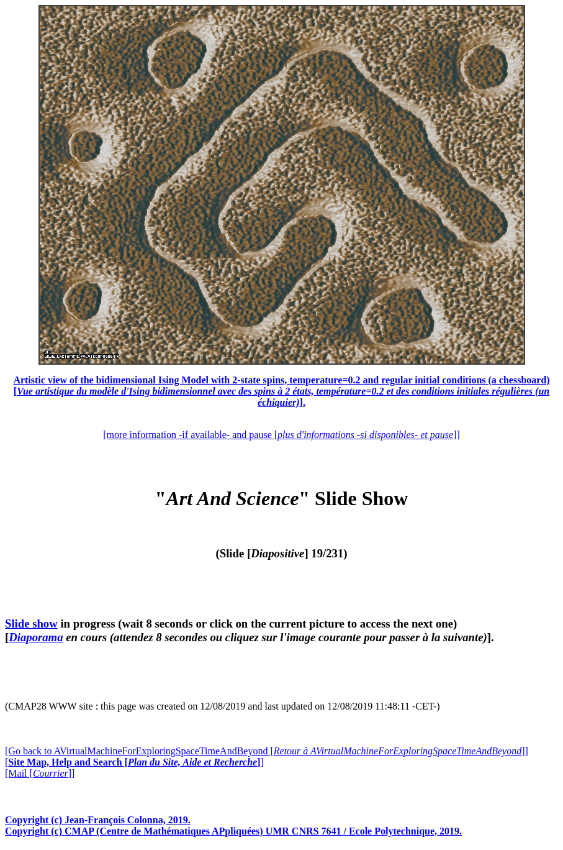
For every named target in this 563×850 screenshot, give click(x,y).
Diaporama (36, 637)
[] (134, 762)
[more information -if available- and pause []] (281, 434)
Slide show (31, 623)
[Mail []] (39, 773)
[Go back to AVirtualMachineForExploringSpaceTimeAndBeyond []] (266, 751)
